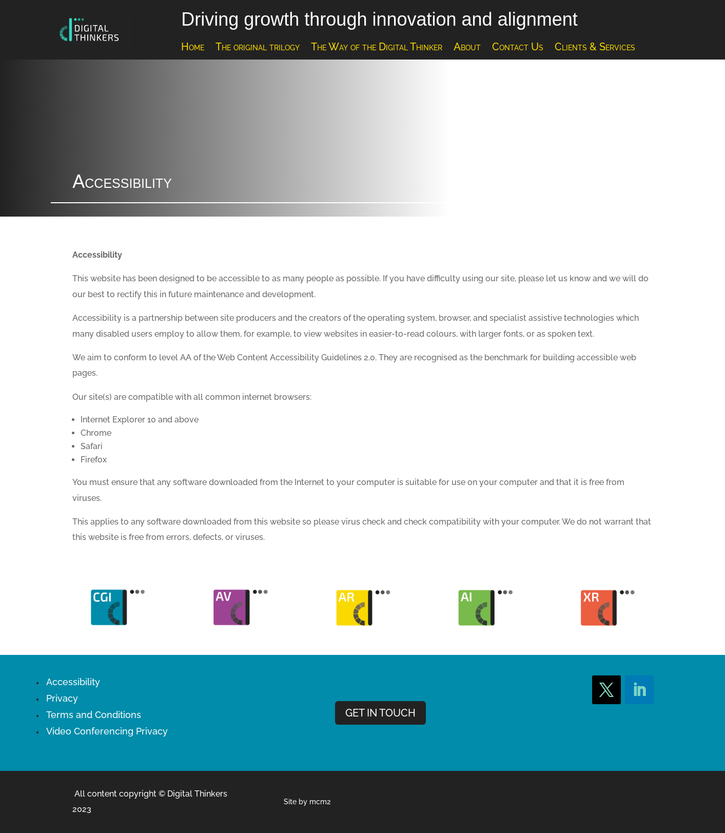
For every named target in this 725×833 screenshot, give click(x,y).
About (467, 48)
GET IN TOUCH (380, 713)
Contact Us (517, 48)
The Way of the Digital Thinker (376, 48)
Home (192, 48)
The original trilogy (257, 48)
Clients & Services (595, 48)
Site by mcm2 (307, 802)
